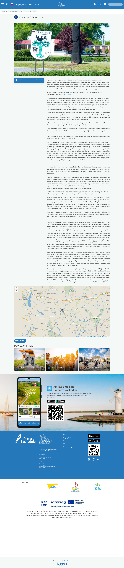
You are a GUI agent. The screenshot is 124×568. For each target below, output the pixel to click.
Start (3, 11)
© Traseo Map (93, 336)
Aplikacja (65, 450)
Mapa (30, 4)
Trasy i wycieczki (21, 4)
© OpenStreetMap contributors (103, 336)
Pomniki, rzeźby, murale (30, 11)
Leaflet (88, 336)
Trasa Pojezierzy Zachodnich (28, 367)
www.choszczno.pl (65, 94)
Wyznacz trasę (20, 340)
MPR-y (37, 4)
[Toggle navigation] (2, 4)
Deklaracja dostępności (68, 447)
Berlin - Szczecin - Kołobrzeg (92, 367)
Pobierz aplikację (67, 453)
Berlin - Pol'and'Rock (58, 367)
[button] (21, 49)
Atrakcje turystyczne (14, 11)
